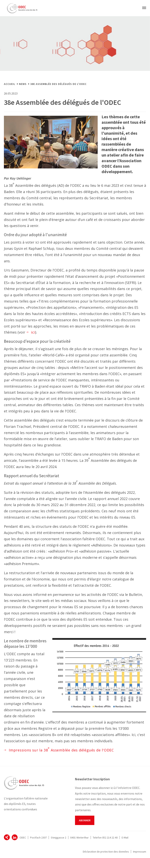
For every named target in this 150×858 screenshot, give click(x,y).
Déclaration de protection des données (106, 851)
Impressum (139, 851)
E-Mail (125, 837)
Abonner (84, 820)
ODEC (7, 837)
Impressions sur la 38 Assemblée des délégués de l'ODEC (61, 749)
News (23, 84)
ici (33, 332)
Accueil (9, 84)
